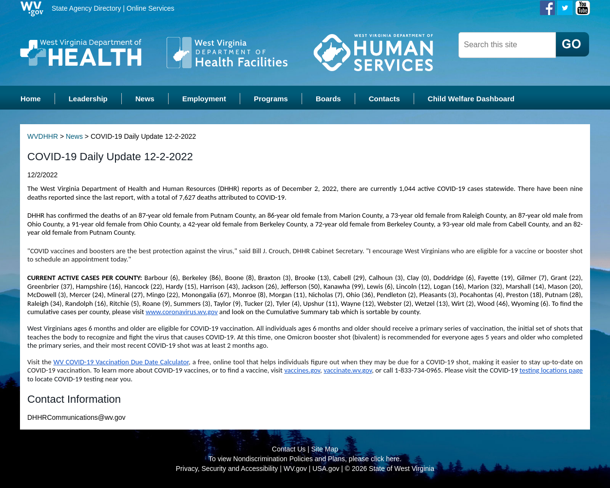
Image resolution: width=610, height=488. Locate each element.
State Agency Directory (86, 8)
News (74, 136)
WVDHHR (42, 136)
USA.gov (325, 468)
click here (385, 459)
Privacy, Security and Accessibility (227, 468)
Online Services (150, 8)
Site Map (324, 449)
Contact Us (288, 449)
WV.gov (295, 468)
